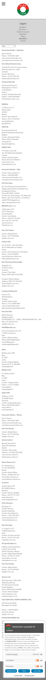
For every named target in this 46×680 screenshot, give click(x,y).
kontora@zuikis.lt (8, 410)
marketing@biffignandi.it (10, 344)
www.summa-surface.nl (10, 455)
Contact (23, 41)
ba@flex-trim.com (8, 238)
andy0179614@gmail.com (11, 200)
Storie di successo (23, 32)
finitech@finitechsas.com (10, 259)
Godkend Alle (11, 671)
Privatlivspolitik (29, 675)
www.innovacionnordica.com (12, 58)
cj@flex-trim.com (7, 614)
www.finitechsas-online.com (11, 256)
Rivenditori (23, 38)
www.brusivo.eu (7, 223)
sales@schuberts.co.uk (9, 596)
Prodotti (23, 27)
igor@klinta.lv (6, 123)
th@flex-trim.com (8, 286)
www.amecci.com (8, 162)
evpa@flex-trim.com (9, 540)
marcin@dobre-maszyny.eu (11, 479)
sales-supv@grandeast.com (11, 202)
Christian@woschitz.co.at (10, 99)
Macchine (23, 29)
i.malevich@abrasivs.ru (9, 520)
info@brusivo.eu (7, 225)
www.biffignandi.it (8, 342)
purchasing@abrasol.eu (10, 499)
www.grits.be (6, 142)
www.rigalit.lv (6, 387)
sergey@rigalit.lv (7, 389)
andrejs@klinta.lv (7, 366)
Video (23, 36)
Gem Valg (37, 671)
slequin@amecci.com (9, 164)
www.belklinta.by (8, 121)
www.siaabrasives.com (9, 518)
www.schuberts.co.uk (9, 594)
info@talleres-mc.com (9, 560)
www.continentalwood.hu (11, 306)
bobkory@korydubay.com (10, 78)
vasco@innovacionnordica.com (12, 60)
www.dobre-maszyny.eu (10, 477)
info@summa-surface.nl (10, 457)
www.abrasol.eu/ (8, 497)
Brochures (22, 34)
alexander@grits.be (8, 144)
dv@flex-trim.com (8, 324)
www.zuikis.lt (6, 407)
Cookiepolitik (18, 675)
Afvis (24, 671)
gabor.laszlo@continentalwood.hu (13, 308)
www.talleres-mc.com (9, 558)
